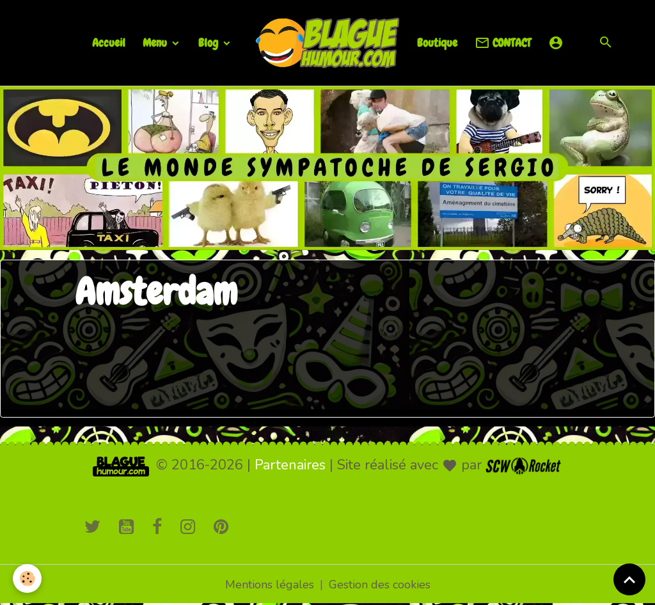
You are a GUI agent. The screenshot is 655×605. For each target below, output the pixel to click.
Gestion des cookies (379, 584)
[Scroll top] (629, 579)
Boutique (437, 42)
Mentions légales (269, 584)
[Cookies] (27, 578)
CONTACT (503, 43)
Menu (156, 42)
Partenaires (290, 465)
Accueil (108, 42)
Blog (209, 42)
